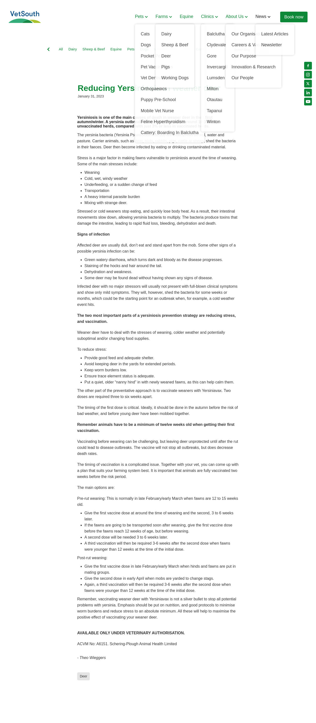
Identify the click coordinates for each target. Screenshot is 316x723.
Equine (186, 16)
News (263, 16)
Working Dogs (165, 49)
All (61, 49)
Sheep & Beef (94, 49)
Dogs (144, 49)
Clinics (209, 16)
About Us (237, 16)
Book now (293, 17)
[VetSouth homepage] (38, 17)
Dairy (72, 49)
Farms (164, 16)
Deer (186, 49)
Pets (141, 16)
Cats (199, 49)
